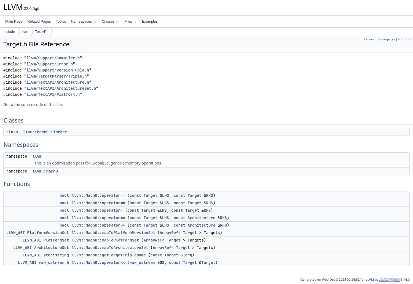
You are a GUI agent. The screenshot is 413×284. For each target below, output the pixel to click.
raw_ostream (51, 262)
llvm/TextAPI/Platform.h (53, 94)
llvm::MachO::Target (45, 131)
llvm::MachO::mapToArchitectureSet (110, 247)
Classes (110, 21)
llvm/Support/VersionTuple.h (57, 70)
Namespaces (83, 21)
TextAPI (41, 32)
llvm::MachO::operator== (98, 195)
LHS (165, 195)
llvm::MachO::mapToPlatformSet (105, 240)
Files (130, 21)
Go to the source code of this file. (33, 104)
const (135, 195)
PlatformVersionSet (48, 232)
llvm (25, 32)
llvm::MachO (45, 171)
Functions (405, 39)
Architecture (201, 217)
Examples (150, 21)
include (9, 32)
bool (64, 195)
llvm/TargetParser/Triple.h (56, 76)
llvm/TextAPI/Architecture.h (57, 82)
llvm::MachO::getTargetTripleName (109, 255)
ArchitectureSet (51, 247)
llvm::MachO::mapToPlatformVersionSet (113, 232)
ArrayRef (169, 232)
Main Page (13, 21)
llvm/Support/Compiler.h (53, 58)
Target (150, 195)
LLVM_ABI (15, 232)
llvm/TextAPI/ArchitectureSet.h (61, 88)
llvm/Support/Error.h (49, 64)
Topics (61, 21)
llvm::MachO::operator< (97, 210)
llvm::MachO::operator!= (98, 202)
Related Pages (39, 21)
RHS (209, 195)
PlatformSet (56, 240)
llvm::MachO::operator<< (98, 262)
